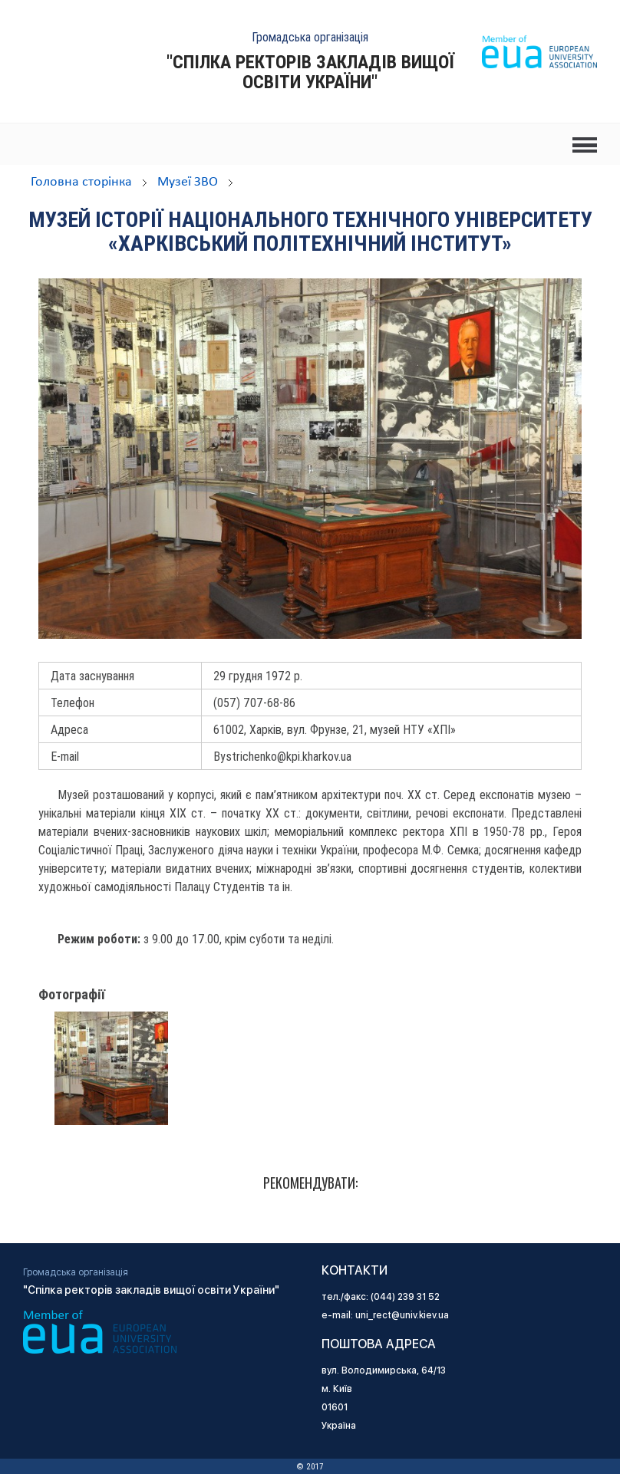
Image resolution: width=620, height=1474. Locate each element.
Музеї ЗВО (187, 182)
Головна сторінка (81, 182)
